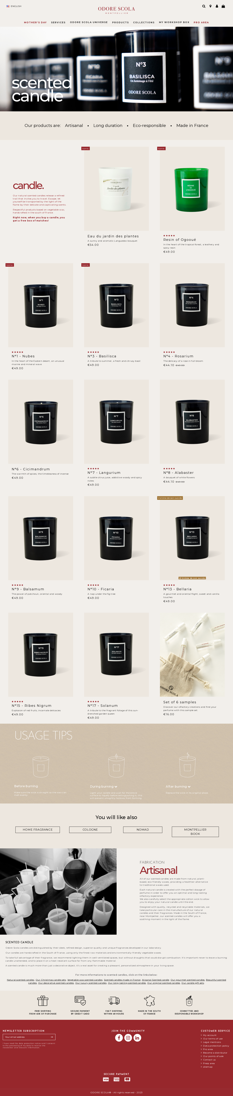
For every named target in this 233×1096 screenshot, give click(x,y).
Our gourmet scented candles (188, 979)
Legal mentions (212, 1042)
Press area (209, 1063)
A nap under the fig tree (101, 594)
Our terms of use (213, 1038)
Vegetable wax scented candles (84, 979)
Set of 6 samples (179, 702)
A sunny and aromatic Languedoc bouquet (112, 240)
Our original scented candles (163, 983)
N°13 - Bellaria (177, 589)
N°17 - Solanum (103, 706)
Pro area (208, 1049)
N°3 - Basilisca (102, 356)
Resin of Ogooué (179, 240)
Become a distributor (215, 1052)
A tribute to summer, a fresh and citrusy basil (114, 361)
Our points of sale (213, 1056)
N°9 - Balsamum (28, 589)
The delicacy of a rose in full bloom (183, 361)
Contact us (209, 1059)
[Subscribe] (52, 1037)
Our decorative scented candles (56, 983)
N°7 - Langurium (104, 473)
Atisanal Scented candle (155, 979)
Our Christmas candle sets (51, 979)
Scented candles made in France (122, 979)
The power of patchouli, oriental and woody (37, 594)
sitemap (207, 1067)
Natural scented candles (20, 979)
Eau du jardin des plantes (113, 236)
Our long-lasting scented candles (127, 983)
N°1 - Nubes (23, 356)
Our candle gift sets (192, 983)
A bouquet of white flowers (179, 477)
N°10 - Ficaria (101, 589)
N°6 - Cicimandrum (31, 469)
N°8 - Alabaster (178, 473)
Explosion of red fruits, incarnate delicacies (36, 710)
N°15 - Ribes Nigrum (32, 706)
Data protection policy (216, 1046)
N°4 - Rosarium (178, 356)
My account (210, 1035)
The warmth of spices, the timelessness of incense (40, 473)
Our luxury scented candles (91, 983)
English (13, 6)
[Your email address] (26, 1037)
